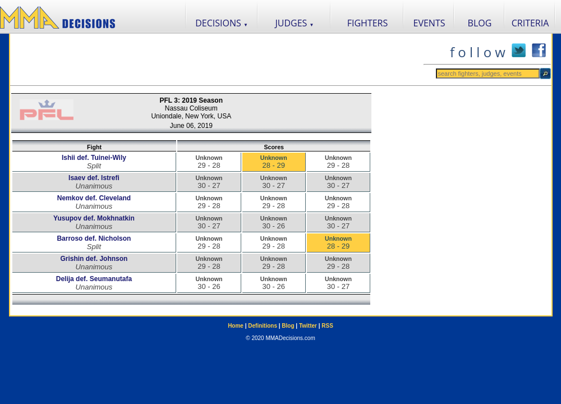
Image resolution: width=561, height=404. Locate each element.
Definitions (262, 326)
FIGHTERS (367, 23)
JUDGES (294, 23)
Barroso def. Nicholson (94, 238)
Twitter (308, 326)
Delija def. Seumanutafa (94, 279)
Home (235, 326)
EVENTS (429, 23)
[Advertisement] (216, 59)
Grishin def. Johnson (93, 259)
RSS (327, 326)
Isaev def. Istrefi (93, 178)
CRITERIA (530, 23)
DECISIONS (221, 23)
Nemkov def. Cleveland (94, 198)
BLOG (480, 23)
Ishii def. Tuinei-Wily (94, 158)
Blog (288, 326)
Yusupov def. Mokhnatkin (94, 218)
